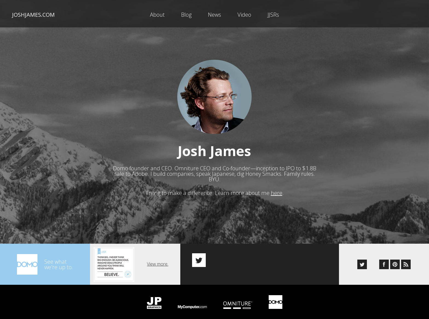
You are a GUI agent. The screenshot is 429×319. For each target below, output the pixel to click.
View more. (157, 264)
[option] (259, 255)
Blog (186, 14)
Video (244, 14)
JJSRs (273, 14)
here (276, 193)
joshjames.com (33, 14)
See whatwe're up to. (58, 264)
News (214, 14)
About (157, 14)
